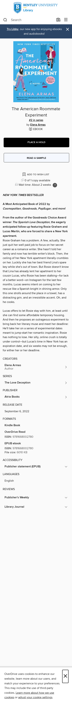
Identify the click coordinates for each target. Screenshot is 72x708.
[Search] (5, 20)
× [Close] (65, 676)
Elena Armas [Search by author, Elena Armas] (38, 125)
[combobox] (29, 20)
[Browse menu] (66, 19)
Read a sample (36, 158)
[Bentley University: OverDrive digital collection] (36, 8)
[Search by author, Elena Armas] (36, 367)
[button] (36, 142)
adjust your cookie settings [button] (35, 697)
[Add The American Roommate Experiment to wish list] (36, 174)
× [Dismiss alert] (67, 29)
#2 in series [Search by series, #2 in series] (36, 120)
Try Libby (12, 29)
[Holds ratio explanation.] (55, 185)
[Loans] (58, 20)
